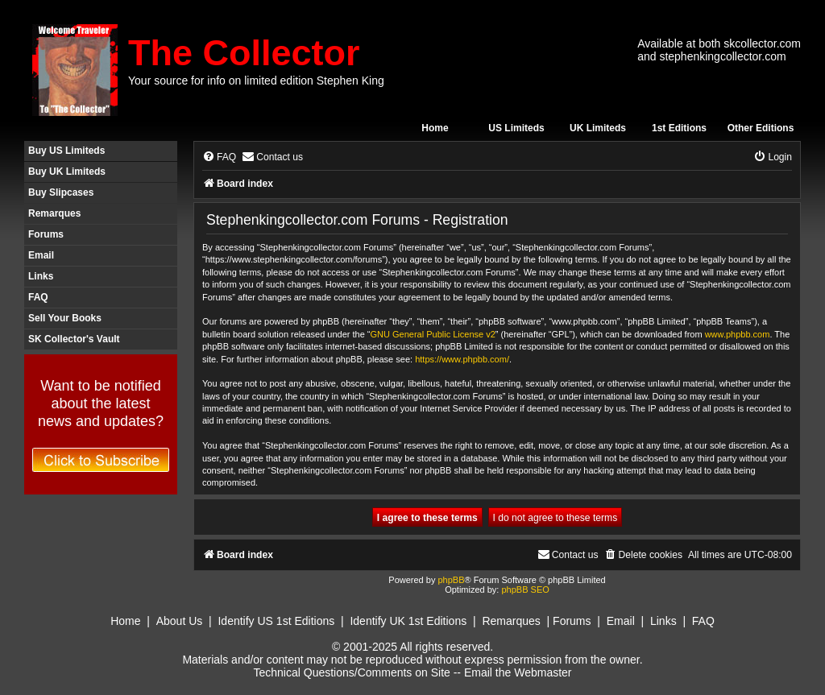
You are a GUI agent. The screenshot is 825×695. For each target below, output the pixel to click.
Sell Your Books (65, 318)
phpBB (450, 580)
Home (434, 128)
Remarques (54, 213)
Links (40, 276)
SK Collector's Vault (74, 339)
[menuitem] (219, 157)
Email (41, 255)
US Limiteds (516, 128)
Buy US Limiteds (66, 150)
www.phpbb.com (737, 334)
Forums (46, 234)
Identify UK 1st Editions (408, 620)
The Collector (244, 52)
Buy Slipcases (60, 192)
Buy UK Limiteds (67, 171)
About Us (179, 620)
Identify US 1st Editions (276, 620)
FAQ (38, 297)
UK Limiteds (598, 128)
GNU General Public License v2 (433, 334)
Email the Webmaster (518, 672)
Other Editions (761, 128)
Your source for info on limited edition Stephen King (256, 80)
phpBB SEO (525, 589)
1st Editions (679, 128)
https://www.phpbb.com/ (462, 359)
